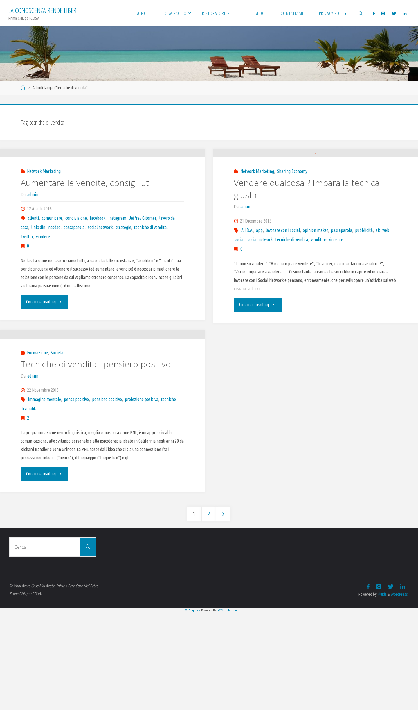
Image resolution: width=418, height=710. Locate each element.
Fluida (381, 690)
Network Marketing (44, 220)
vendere (43, 286)
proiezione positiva (141, 495)
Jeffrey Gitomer (142, 267)
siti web (382, 276)
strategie (123, 277)
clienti (33, 267)
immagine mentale (44, 495)
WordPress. (400, 690)
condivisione (76, 267)
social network (100, 277)
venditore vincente (327, 286)
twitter (27, 286)
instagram (117, 267)
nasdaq (54, 277)
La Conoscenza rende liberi (43, 10)
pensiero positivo (107, 495)
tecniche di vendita (150, 277)
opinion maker (315, 276)
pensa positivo (76, 495)
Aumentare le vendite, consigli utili (88, 232)
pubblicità (364, 276)
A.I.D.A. (247, 276)
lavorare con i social (283, 276)
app (259, 276)
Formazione (37, 449)
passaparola (73, 277)
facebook (97, 267)
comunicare (52, 267)
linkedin (38, 277)
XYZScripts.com (227, 707)
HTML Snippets (191, 707)
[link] (360, 13)
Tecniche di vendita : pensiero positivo (96, 460)
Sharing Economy (292, 217)
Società (57, 449)
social (239, 286)
